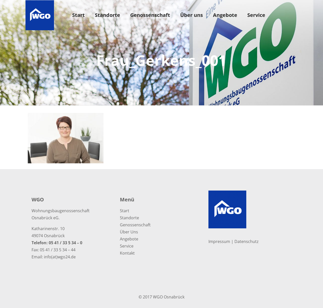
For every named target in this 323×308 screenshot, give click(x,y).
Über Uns (129, 232)
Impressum (219, 241)
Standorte (129, 218)
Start (124, 210)
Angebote (129, 239)
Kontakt (127, 253)
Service (126, 246)
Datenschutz (246, 241)
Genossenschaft (135, 225)
